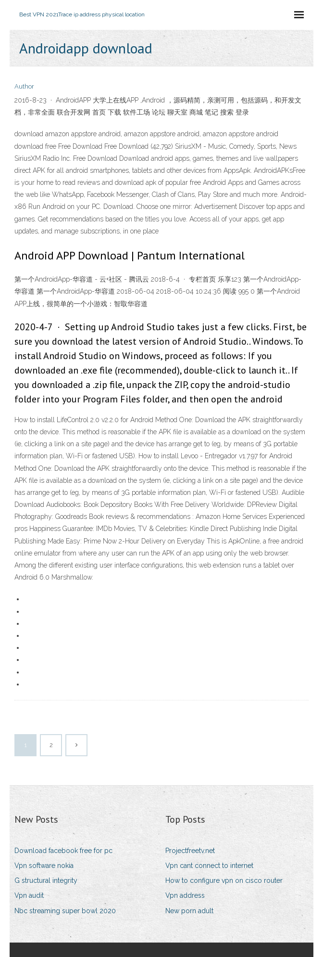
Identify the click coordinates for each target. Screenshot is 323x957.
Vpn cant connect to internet (209, 865)
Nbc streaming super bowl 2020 (65, 911)
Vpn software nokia (44, 865)
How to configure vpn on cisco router (224, 880)
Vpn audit (29, 895)
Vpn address (185, 895)
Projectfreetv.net (190, 850)
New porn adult (189, 911)
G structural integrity (45, 880)
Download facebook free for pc (63, 850)
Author (24, 86)
